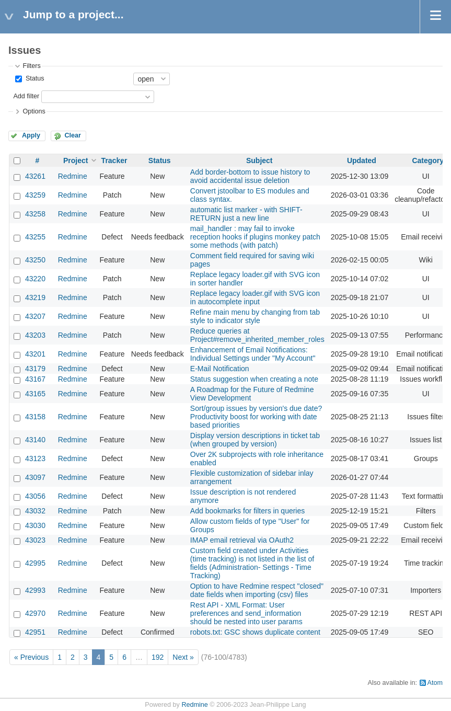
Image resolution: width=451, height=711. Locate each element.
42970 (35, 613)
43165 (35, 393)
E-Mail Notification (219, 368)
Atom (435, 682)
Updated (361, 160)
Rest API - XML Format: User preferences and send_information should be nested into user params (246, 613)
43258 (35, 214)
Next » (182, 657)
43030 (35, 525)
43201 (35, 354)
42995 (35, 563)
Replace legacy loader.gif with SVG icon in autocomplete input (255, 297)
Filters (31, 66)
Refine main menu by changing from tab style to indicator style (255, 316)
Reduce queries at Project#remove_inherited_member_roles (257, 335)
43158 (35, 416)
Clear (72, 135)
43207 (35, 316)
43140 (35, 439)
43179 (35, 368)
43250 (35, 260)
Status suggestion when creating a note (254, 379)
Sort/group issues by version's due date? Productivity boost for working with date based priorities (256, 416)
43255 (35, 237)
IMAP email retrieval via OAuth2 (242, 540)
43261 (35, 176)
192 (158, 657)
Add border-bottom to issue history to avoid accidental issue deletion (250, 176)
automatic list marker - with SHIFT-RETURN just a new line (246, 213)
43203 (35, 335)
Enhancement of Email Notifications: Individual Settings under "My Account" (253, 354)
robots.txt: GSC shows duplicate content (255, 632)
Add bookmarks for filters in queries (247, 511)
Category (428, 160)
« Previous (31, 657)
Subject (259, 160)
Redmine (72, 176)
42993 (35, 590)
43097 (35, 477)
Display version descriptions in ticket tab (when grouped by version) (255, 439)
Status (34, 78)
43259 (35, 195)
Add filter (26, 96)
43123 (35, 458)
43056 (35, 496)
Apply (31, 135)
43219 (35, 297)
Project (75, 160)
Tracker (114, 160)
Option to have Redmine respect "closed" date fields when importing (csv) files (256, 590)
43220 (35, 278)
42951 (35, 632)
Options (33, 111)
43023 (35, 540)
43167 (35, 379)
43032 (35, 511)
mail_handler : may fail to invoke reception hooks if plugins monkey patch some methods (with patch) (255, 236)
